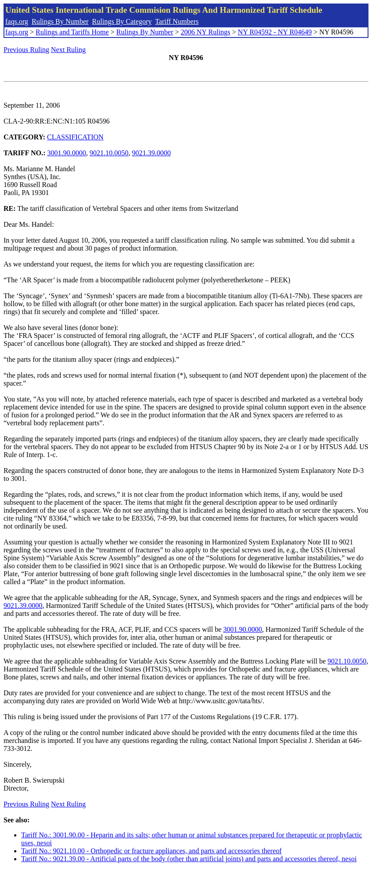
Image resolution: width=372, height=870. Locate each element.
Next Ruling (68, 49)
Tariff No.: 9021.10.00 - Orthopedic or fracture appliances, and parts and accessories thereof (151, 851)
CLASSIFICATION (75, 137)
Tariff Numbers (177, 21)
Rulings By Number (60, 21)
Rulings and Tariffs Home (72, 32)
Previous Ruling (26, 49)
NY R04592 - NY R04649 (275, 32)
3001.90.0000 (66, 153)
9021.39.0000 (151, 153)
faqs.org (16, 21)
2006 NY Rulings (205, 32)
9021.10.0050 (109, 153)
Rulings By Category (122, 21)
